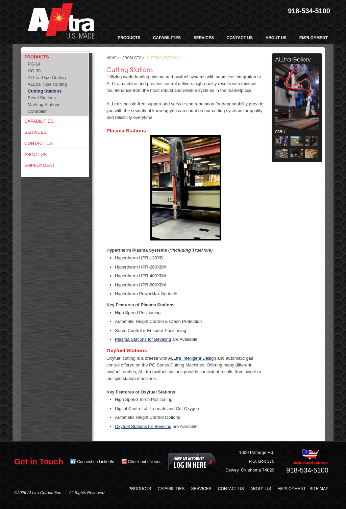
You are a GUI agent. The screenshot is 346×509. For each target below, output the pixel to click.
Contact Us (38, 143)
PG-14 (34, 64)
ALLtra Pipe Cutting (47, 77)
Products (36, 56)
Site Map (319, 488)
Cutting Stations (44, 91)
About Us (35, 154)
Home (111, 58)
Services (35, 132)
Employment (39, 165)
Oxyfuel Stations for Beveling (143, 426)
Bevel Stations (42, 97)
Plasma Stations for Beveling (143, 339)
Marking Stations (44, 104)
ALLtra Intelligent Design (192, 358)
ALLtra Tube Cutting (47, 84)
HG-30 (34, 70)
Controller (37, 111)
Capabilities (38, 121)
